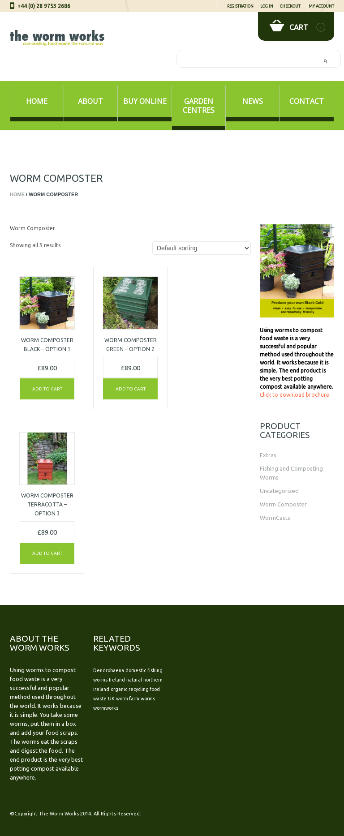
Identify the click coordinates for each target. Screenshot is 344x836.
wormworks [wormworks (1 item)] (105, 708)
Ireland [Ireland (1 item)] (117, 679)
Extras (268, 455)
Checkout (290, 6)
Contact (306, 101)
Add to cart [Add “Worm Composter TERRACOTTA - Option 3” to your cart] (47, 553)
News (252, 101)
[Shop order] (201, 248)
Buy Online (145, 101)
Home (36, 101)
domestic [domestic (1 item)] (135, 670)
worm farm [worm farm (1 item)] (127, 698)
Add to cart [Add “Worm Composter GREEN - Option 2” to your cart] (131, 388)
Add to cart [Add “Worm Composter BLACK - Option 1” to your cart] (47, 388)
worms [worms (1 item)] (148, 698)
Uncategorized (279, 491)
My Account (321, 6)
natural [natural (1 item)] (134, 679)
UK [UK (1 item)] (111, 698)
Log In (266, 6)
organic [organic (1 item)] (119, 689)
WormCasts (275, 517)
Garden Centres (199, 105)
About (90, 101)
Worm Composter (283, 504)
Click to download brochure (294, 395)
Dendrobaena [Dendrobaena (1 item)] (108, 670)
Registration (240, 6)
